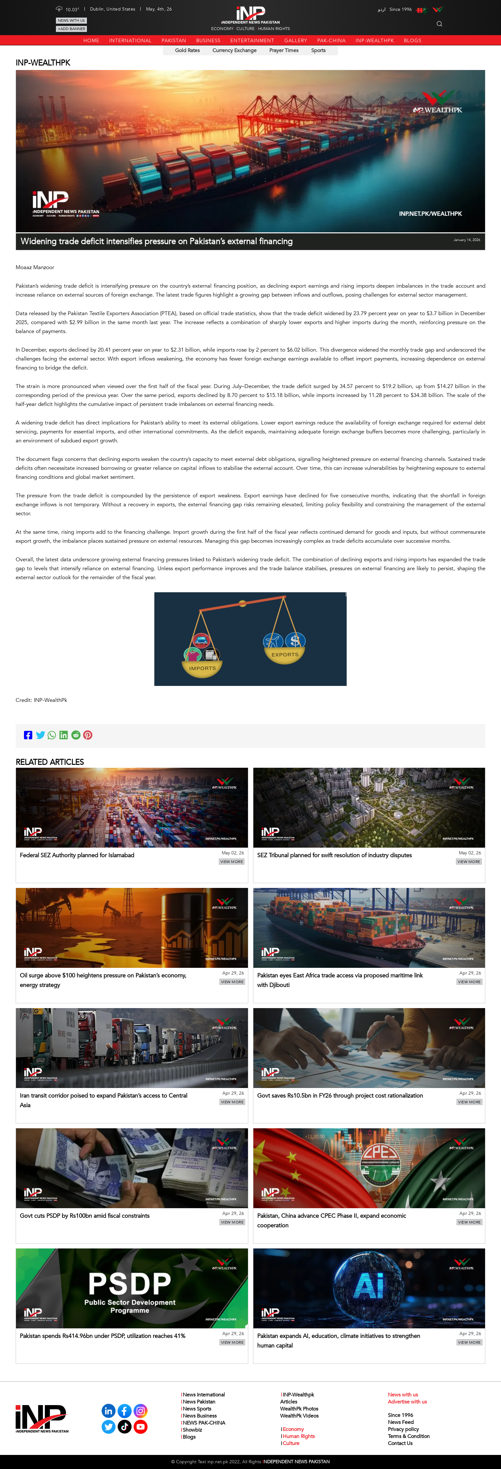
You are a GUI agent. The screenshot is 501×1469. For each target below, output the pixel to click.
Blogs (412, 40)
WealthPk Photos (299, 1408)
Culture (245, 29)
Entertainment (252, 40)
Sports (318, 50)
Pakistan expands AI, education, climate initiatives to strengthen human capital (338, 1341)
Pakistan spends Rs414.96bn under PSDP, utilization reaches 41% (102, 1336)
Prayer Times (283, 50)
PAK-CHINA (331, 40)
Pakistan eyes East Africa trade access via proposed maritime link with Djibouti (340, 980)
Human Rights (274, 29)
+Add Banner (71, 28)
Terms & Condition (409, 1436)
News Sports (195, 1408)
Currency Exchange (234, 50)
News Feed (401, 1422)
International (130, 40)
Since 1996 (400, 1415)
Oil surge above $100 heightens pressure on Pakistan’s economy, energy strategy (103, 980)
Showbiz (191, 1430)
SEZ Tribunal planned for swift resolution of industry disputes (334, 855)
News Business (198, 1415)
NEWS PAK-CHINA (202, 1422)
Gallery (295, 40)
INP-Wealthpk (375, 40)
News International (202, 1394)
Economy (222, 29)
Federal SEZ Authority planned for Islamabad (77, 855)
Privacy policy (403, 1429)
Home (91, 40)
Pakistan (174, 40)
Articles (288, 1401)
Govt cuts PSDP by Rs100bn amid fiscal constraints (85, 1216)
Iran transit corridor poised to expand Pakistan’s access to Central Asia (103, 1100)
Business (208, 40)
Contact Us (400, 1443)
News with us (71, 20)
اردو (382, 9)
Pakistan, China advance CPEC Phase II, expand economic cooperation (331, 1221)
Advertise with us (407, 1401)
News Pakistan (197, 1401)
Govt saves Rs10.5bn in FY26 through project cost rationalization (340, 1096)
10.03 (72, 9)
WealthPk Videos (299, 1415)
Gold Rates (187, 50)
